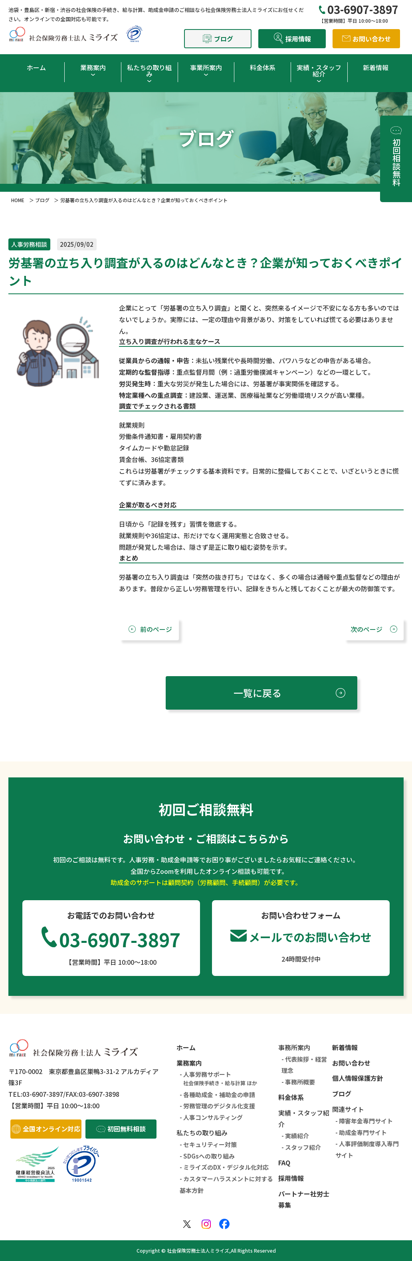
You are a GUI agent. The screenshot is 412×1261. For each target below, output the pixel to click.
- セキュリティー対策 (208, 1144)
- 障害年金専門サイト (364, 1121)
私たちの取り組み (149, 71)
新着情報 (375, 67)
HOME (17, 200)
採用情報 (291, 1178)
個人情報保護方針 (357, 1078)
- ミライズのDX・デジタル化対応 (224, 1167)
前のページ (156, 629)
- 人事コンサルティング (211, 1117)
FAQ (284, 1162)
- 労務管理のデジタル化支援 (217, 1106)
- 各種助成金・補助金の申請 (217, 1094)
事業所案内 (206, 67)
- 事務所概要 (298, 1082)
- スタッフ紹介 (301, 1147)
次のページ (366, 629)
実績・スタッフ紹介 (319, 71)
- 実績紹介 (295, 1135)
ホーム (36, 67)
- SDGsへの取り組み (207, 1156)
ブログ (42, 200)
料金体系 (262, 67)
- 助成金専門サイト (361, 1132)
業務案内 (93, 67)
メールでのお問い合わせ (310, 937)
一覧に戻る (257, 693)
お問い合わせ (351, 1063)
